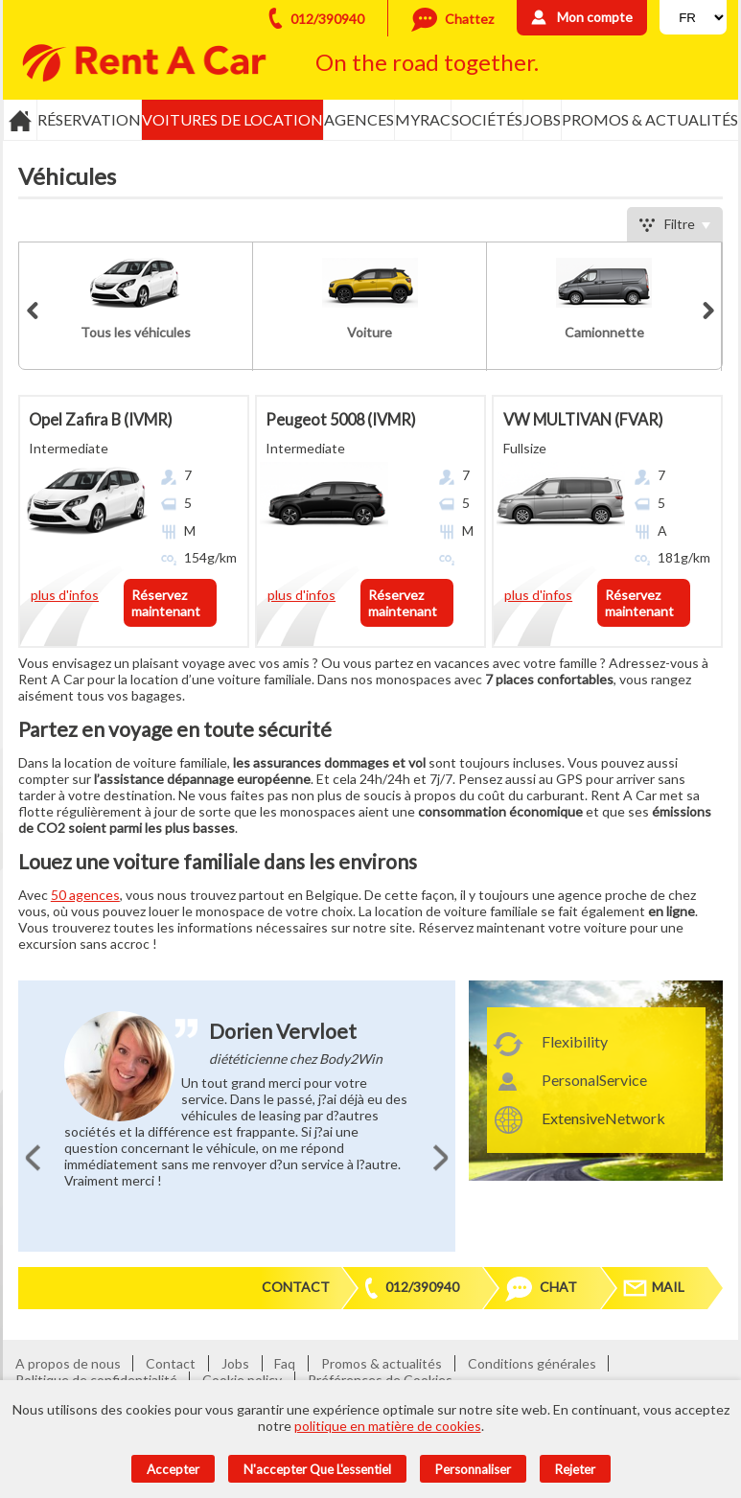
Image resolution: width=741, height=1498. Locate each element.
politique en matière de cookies (387, 1425)
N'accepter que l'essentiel (317, 1469)
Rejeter (575, 1469)
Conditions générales (532, 1363)
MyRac (423, 119)
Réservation (89, 119)
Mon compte (595, 17)
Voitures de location (232, 119)
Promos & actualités (650, 119)
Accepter (173, 1469)
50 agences (85, 895)
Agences (359, 119)
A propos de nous (68, 1363)
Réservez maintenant (165, 603)
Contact (296, 1287)
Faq (284, 1363)
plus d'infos (65, 595)
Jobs (542, 119)
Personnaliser (473, 1469)
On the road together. (427, 62)
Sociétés (487, 119)
